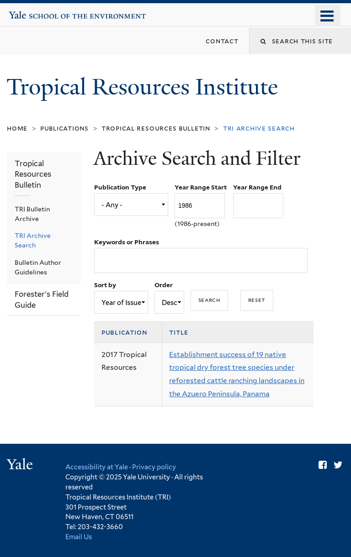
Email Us (78, 537)
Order (163, 285)
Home (17, 128)
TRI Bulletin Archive (32, 213)
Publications (64, 128)
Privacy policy (154, 467)
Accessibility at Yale (96, 467)
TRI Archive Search (33, 240)
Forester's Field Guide (42, 299)
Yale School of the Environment (37, 11)
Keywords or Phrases (126, 242)
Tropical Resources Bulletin (155, 128)
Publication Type (120, 187)
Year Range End (257, 187)
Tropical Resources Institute (144, 87)
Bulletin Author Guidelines (38, 267)
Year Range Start (201, 187)
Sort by (105, 285)
